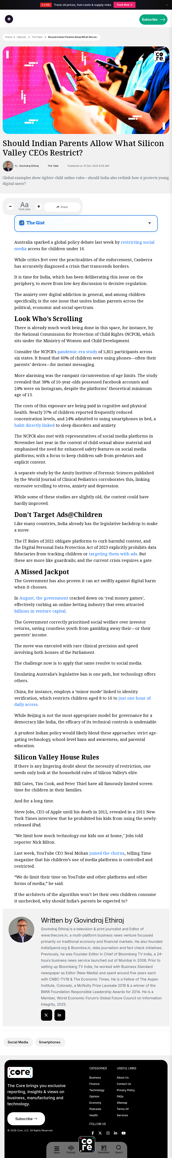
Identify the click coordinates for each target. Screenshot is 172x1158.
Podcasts (95, 1109)
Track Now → (124, 4)
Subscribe (153, 19)
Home (8, 37)
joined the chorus (106, 853)
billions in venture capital (40, 611)
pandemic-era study (77, 351)
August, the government (43, 598)
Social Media (18, 1042)
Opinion (21, 37)
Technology (96, 1090)
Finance (94, 1084)
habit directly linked (34, 425)
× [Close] (167, 4)
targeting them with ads (112, 553)
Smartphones (50, 1042)
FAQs (120, 1096)
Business (95, 1077)
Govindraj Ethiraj (29, 165)
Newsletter (104, 1149)
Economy (95, 1102)
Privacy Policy (126, 1090)
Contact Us (124, 1084)
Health (93, 1115)
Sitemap (122, 1102)
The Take (37, 37)
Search (119, 1149)
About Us (123, 1077)
